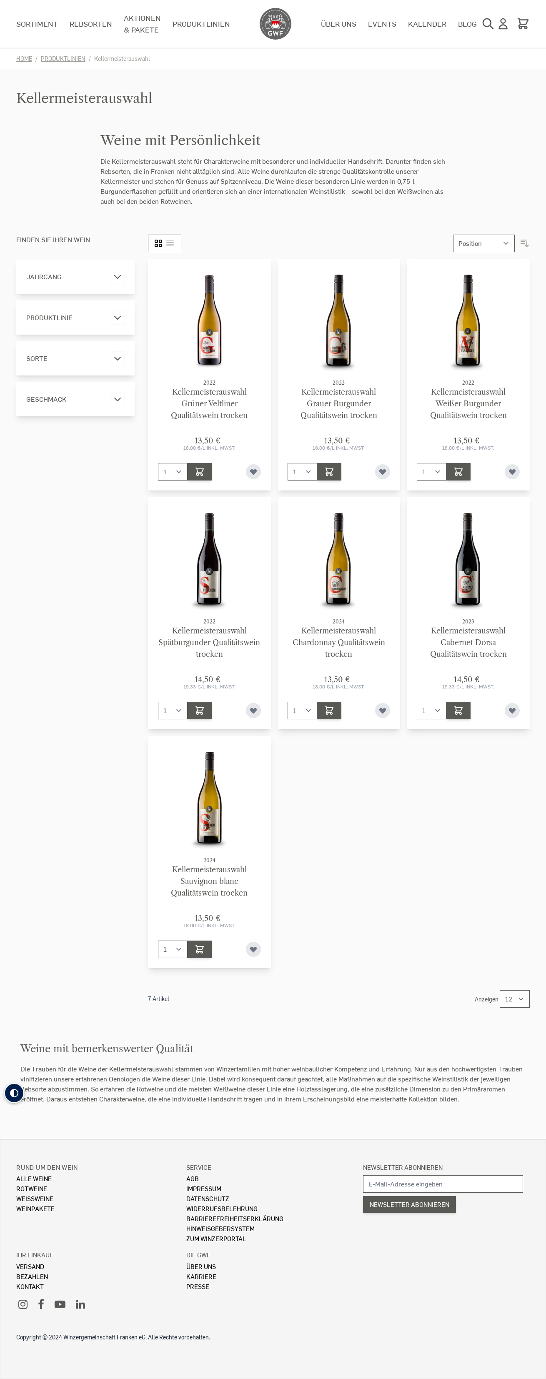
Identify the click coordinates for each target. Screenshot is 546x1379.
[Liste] (170, 243)
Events (382, 23)
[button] (14, 1093)
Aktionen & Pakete (142, 24)
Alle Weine (34, 1178)
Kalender (427, 23)
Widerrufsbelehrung (222, 1208)
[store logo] (275, 24)
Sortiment (37, 23)
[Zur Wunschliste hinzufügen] (253, 471)
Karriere (201, 1276)
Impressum (203, 1188)
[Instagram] (23, 1304)
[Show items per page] (515, 999)
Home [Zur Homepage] (24, 59)
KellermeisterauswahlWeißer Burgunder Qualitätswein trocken (468, 404)
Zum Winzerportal (216, 1238)
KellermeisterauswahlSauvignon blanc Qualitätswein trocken (209, 881)
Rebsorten (91, 23)
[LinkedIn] (80, 1304)
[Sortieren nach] (484, 243)
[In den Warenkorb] (200, 472)
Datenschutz (207, 1198)
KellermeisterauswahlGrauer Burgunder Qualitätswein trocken (339, 404)
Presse (197, 1286)
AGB (192, 1178)
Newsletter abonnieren (403, 1167)
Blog (467, 23)
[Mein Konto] (503, 23)
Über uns (338, 23)
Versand (30, 1266)
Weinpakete (35, 1208)
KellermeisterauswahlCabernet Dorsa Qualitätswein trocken (468, 642)
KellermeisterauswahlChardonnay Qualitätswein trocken (339, 642)
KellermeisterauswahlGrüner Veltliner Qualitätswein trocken (209, 404)
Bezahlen (32, 1276)
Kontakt (30, 1286)
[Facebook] (41, 1304)
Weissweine (34, 1198)
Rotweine (31, 1188)
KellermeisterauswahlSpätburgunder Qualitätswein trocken (209, 642)
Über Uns (201, 1266)
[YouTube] (60, 1304)
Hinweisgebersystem (220, 1228)
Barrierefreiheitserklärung (234, 1218)
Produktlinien (201, 23)
